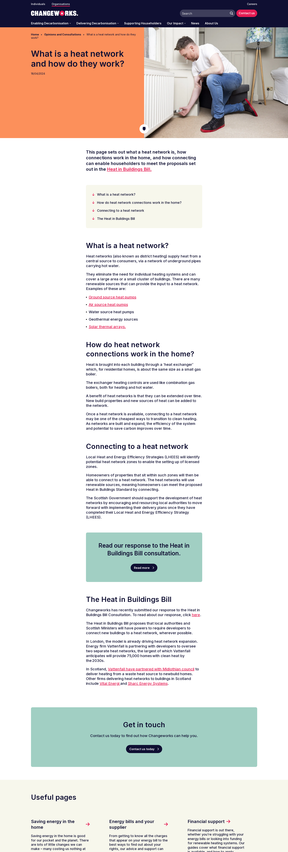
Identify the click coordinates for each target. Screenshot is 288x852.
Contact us (247, 13)
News (195, 23)
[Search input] (204, 13)
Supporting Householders (142, 23)
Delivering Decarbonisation (96, 23)
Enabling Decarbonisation (49, 23)
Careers (252, 4)
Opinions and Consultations (62, 34)
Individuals (38, 4)
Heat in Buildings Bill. (129, 169)
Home (35, 34)
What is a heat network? (116, 194)
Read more (142, 568)
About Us (211, 23)
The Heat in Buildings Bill (116, 219)
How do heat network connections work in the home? (139, 203)
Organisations (61, 4)
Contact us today (141, 749)
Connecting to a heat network (120, 210)
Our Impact (175, 23)
